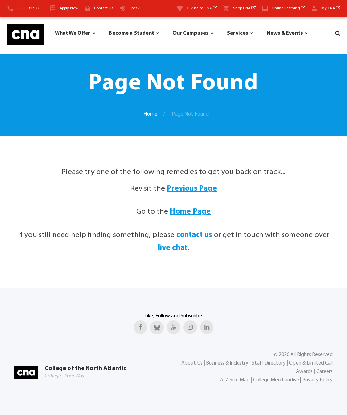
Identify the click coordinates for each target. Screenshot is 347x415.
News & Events (285, 33)
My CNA (330, 8)
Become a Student (131, 33)
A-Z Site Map (235, 380)
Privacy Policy (317, 380)
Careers (324, 371)
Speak (134, 8)
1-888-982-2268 (30, 8)
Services (237, 33)
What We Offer (72, 33)
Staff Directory (269, 363)
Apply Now (69, 8)
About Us (192, 363)
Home (150, 114)
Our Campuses (190, 33)
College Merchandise (276, 380)
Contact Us (103, 8)
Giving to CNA (202, 8)
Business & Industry (227, 363)
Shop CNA (244, 8)
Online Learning (288, 8)
